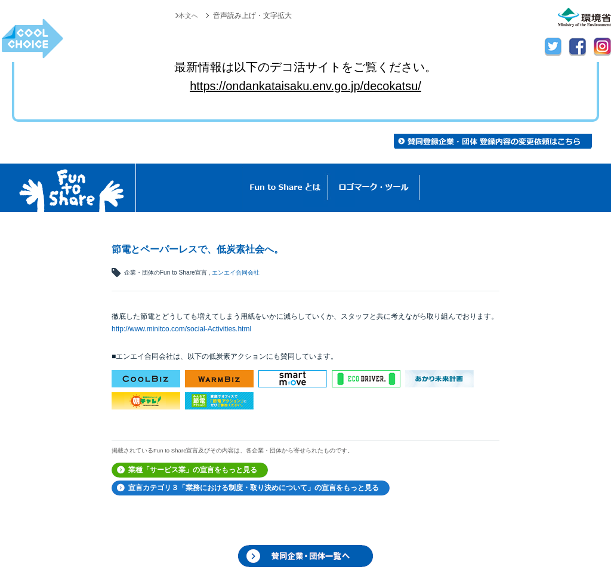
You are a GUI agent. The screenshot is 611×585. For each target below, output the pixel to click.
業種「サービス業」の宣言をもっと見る (192, 470)
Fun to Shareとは (285, 188)
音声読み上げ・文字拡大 (252, 15)
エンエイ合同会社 (236, 272)
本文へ (187, 15)
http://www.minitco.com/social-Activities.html (181, 329)
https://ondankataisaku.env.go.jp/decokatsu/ (305, 86)
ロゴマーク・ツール (373, 188)
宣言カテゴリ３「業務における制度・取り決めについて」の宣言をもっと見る (253, 488)
